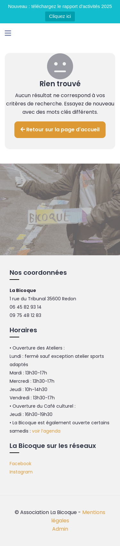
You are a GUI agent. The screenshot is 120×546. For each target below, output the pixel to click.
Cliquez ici (60, 16)
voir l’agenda (46, 431)
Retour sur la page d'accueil (60, 129)
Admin (60, 529)
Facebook (20, 463)
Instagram (21, 472)
